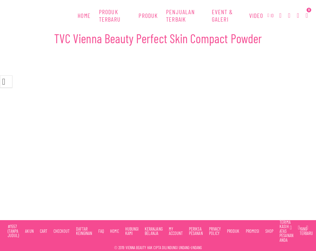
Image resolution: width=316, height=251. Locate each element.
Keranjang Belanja (154, 231)
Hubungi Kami (132, 231)
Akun (29, 231)
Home (114, 231)
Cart (43, 231)
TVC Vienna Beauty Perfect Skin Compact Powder (158, 38)
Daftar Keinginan (84, 231)
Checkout (61, 231)
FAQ (101, 231)
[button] (270, 15)
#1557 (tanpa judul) (13, 231)
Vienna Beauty (136, 247)
